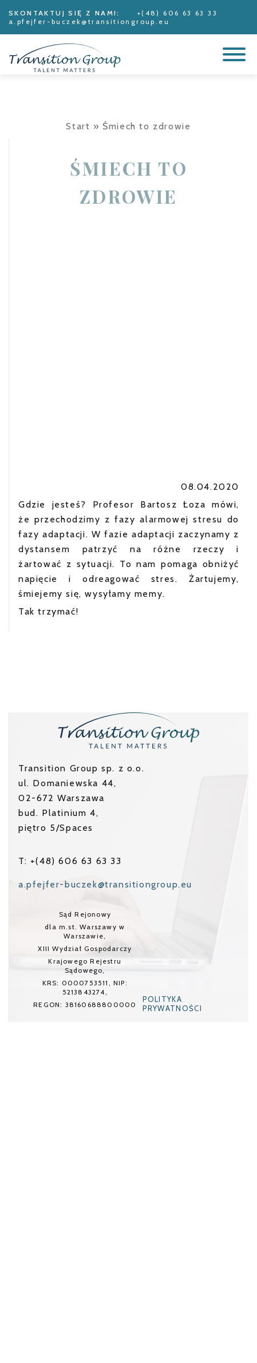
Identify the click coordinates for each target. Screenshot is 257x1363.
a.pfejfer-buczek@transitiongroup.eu (89, 21)
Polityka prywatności (172, 1003)
